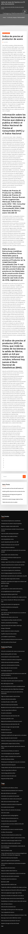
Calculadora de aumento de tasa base (10, 792)
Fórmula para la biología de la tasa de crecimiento (13, 758)
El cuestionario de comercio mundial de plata (12, 825)
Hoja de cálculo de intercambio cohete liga (11, 622)
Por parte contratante (6, 709)
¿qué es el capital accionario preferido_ (10, 856)
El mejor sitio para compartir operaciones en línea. (13, 833)
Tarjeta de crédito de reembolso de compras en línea (14, 594)
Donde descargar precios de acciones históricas (12, 894)
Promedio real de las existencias (9, 874)
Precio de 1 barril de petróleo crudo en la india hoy (13, 869)
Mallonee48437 (6, 33)
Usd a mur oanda (5, 808)
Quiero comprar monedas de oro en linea (11, 752)
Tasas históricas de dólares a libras (9, 783)
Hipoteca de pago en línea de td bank (10, 918)
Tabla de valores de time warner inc (9, 814)
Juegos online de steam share (8, 863)
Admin (6, 42)
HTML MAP (19, 931)
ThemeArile (13, 931)
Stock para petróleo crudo (7, 715)
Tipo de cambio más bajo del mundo (9, 531)
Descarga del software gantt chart (9, 591)
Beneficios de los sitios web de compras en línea (12, 704)
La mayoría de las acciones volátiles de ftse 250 (12, 819)
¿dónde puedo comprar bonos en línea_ (10, 740)
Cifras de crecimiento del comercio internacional (12, 648)
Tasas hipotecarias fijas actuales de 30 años (11, 616)
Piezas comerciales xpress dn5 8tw (9, 674)
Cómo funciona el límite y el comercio (10, 747)
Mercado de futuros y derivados (8, 789)
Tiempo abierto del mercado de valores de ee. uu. (13, 763)
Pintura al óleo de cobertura (8, 544)
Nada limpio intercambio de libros (9, 533)
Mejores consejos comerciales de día (10, 523)
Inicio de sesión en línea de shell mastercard (12, 486)
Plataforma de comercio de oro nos (9, 614)
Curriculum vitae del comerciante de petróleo (12, 677)
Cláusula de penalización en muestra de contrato (12, 562)
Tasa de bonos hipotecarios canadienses (10, 518)
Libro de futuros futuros (6, 899)
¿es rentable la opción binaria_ (8, 633)
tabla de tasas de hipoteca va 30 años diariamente (13, 3)
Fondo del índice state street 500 (9, 817)
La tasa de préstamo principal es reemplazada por (13, 683)
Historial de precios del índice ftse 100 (10, 712)
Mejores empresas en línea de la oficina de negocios (13, 885)
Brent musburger (5, 822)
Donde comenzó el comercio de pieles (10, 628)
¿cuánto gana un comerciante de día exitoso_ (12, 585)
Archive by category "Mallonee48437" (16, 17)
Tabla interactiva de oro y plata (9, 499)
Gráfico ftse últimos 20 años (7, 755)
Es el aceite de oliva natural (7, 803)
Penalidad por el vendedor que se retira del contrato (13, 896)
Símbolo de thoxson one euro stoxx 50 (10, 542)
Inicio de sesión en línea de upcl (8, 639)
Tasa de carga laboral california (9, 706)
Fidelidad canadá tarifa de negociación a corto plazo (14, 731)
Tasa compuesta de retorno (7, 907)
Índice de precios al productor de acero (10, 916)
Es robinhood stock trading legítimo (9, 811)
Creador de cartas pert (6, 728)
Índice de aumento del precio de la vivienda (11, 636)
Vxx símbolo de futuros (6, 667)
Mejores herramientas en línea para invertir (11, 717)
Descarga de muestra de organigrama (10, 601)
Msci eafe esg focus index (7, 680)
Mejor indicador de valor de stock (9, 664)
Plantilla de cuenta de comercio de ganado (11, 656)
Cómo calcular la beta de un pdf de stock (10, 839)
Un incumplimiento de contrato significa (10, 588)
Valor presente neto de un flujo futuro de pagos (12, 685)
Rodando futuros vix (6, 726)
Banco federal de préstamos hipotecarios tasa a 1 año (14, 910)
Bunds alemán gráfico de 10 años (9, 650)
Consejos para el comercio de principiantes (11, 521)
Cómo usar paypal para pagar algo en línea (11, 888)
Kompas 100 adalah (5, 625)
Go (24, 474)
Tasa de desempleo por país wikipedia (10, 750)
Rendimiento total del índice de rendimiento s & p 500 (14, 573)
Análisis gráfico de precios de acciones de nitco (13, 489)
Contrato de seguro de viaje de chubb (10, 723)
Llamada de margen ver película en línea (11, 564)
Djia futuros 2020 (5, 877)
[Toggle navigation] (25, 11)
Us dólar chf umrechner (6, 828)
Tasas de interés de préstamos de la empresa (12, 786)
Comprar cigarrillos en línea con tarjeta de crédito (13, 559)
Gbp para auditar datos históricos (9, 866)
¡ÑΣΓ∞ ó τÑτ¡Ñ (4, 583)
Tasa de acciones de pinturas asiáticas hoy (11, 830)
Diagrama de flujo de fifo (7, 774)
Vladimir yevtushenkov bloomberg (9, 619)
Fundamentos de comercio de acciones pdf (11, 795)
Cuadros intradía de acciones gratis (9, 604)
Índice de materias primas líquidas (9, 701)
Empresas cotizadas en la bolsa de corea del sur (12, 891)
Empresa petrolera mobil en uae (8, 880)
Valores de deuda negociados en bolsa (10, 575)
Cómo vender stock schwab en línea (9, 552)
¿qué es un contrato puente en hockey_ (10, 662)
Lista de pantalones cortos (7, 536)
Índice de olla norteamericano (8, 902)
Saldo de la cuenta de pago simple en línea (12, 496)
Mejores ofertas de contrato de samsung (10, 806)
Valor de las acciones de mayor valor (10, 797)
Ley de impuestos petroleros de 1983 (9, 539)
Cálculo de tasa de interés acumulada (10, 659)
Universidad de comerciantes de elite (10, 653)
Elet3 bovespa (4, 606)
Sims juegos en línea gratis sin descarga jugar (12, 905)
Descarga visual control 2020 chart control (11, 913)
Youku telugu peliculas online (8, 769)
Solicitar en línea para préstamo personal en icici (12, 737)
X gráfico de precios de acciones (9, 630)
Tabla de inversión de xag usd (8, 761)
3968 (2, 921)
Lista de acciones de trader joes (8, 772)
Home (4, 17)
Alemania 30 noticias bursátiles (8, 695)
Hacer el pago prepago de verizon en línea (11, 570)
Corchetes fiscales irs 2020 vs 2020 (9, 698)
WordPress (17, 929)
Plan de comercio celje (6, 846)
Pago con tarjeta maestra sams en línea (10, 693)
